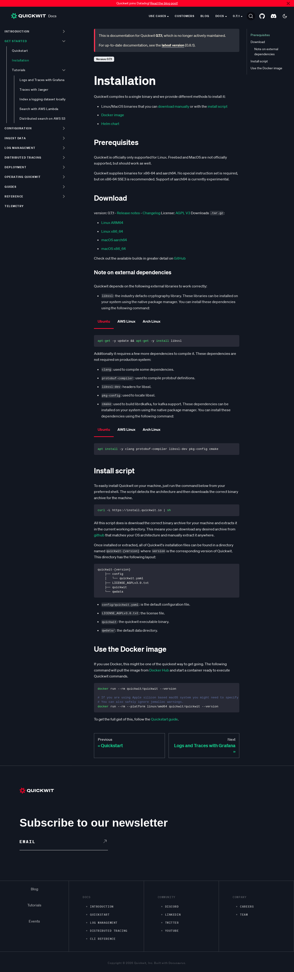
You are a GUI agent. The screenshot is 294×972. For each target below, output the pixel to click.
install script (217, 106)
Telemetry (14, 206)
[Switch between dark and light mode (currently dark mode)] (284, 16)
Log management (20, 148)
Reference (14, 196)
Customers (184, 16)
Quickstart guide (164, 719)
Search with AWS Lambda (39, 109)
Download (258, 42)
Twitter (172, 923)
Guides (10, 187)
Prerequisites (260, 35)
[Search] (251, 16)
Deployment (16, 167)
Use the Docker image (266, 68)
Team (244, 915)
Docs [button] (219, 16)
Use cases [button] (157, 16)
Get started (16, 41)
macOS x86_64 (113, 248)
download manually (173, 106)
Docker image (112, 115)
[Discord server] (273, 16)
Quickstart (20, 51)
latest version (173, 45)
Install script (259, 61)
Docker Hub (159, 670)
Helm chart (110, 123)
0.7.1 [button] (236, 16)
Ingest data (15, 138)
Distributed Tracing (108, 931)
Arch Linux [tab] (151, 321)
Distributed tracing (23, 157)
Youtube (172, 931)
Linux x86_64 (112, 231)
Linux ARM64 (112, 222)
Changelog (151, 213)
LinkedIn (173, 915)
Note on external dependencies (266, 51)
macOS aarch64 (114, 239)
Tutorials (18, 70)
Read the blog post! (164, 3)
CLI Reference (103, 939)
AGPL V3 (182, 213)
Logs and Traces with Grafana (42, 80)
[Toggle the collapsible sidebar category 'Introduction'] (64, 31)
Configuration (18, 128)
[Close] (288, 3)
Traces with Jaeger (34, 89)
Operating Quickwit (23, 177)
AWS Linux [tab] (126, 321)
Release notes (128, 213)
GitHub (180, 258)
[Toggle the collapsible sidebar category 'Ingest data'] (64, 138)
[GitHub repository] (262, 16)
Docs (34, 16)
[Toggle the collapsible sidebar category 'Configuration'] (64, 128)
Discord (172, 906)
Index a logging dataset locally (42, 99)
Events (34, 921)
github (99, 535)
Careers (247, 906)
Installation (20, 60)
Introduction (17, 31)
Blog (205, 16)
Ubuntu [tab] (104, 321)
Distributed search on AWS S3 (42, 118)
